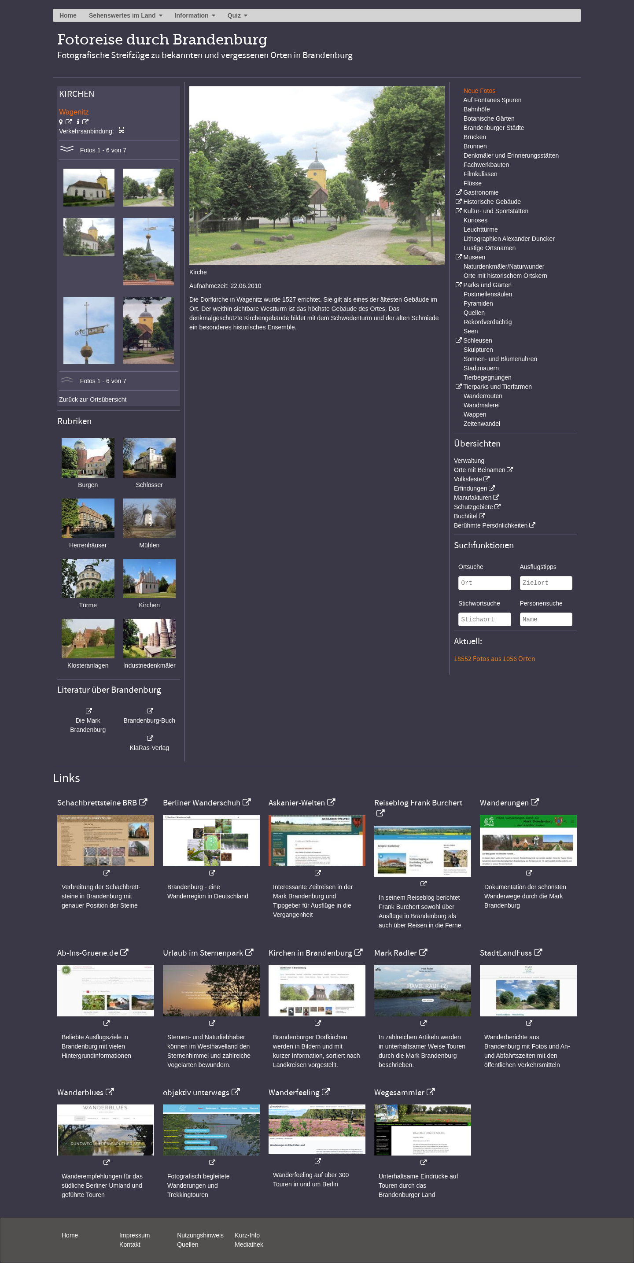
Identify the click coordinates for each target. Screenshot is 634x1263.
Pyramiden (478, 303)
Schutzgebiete (473, 506)
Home (68, 15)
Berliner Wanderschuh (201, 803)
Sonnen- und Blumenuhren (500, 358)
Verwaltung (469, 460)
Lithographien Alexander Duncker (509, 238)
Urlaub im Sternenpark (203, 953)
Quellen (474, 312)
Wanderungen (504, 803)
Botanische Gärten (489, 118)
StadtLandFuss (506, 953)
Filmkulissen (481, 173)
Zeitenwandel (482, 423)
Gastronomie (480, 192)
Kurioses (475, 220)
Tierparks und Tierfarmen (497, 386)
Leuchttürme (481, 229)
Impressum (134, 1235)
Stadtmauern (481, 368)
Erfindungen (470, 488)
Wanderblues (80, 1092)
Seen (471, 331)
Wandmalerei (482, 405)
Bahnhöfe (477, 109)
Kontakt (129, 1244)
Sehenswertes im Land (122, 15)
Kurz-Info (247, 1235)
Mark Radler (395, 953)
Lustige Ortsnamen (490, 247)
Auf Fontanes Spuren (492, 99)
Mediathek (249, 1244)
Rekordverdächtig (488, 321)
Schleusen (477, 340)
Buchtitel (466, 516)
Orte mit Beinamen (479, 469)
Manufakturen (473, 497)
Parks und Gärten (487, 284)
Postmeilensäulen (488, 294)
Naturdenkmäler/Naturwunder (504, 266)
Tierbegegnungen (488, 377)
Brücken (475, 136)
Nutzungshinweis (200, 1235)
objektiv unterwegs (196, 1092)
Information (192, 15)
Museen (474, 257)
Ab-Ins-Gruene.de (87, 953)
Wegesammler (399, 1092)
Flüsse (473, 183)
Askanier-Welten (297, 803)
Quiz (234, 15)
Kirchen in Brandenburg (310, 953)
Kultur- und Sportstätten (495, 210)
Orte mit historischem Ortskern (505, 275)
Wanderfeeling (294, 1092)
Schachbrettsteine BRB (97, 803)
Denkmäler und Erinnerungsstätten (511, 155)
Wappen (475, 414)
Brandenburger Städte (494, 127)
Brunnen (475, 146)
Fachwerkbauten (486, 164)
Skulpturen (478, 349)
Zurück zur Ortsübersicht (92, 399)
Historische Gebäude (492, 201)
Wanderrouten (483, 395)
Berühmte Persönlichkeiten (490, 525)
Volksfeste (468, 479)
